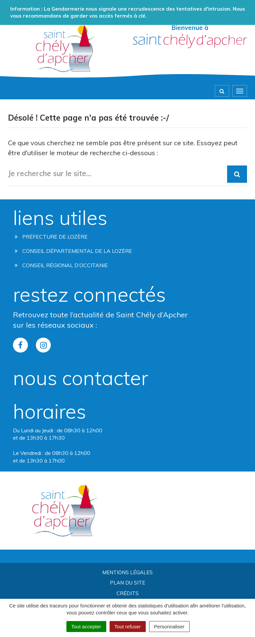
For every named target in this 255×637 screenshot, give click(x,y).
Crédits (128, 593)
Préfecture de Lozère (51, 236)
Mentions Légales (127, 572)
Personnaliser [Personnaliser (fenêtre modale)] (169, 626)
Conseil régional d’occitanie (61, 265)
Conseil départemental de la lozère (73, 251)
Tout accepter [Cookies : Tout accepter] (86, 626)
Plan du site (127, 583)
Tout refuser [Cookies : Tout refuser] (128, 626)
